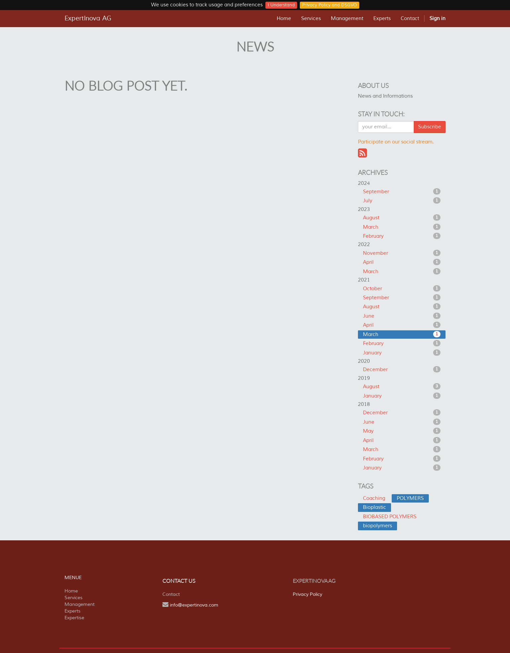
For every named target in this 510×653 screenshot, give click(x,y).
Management (80, 604)
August (402, 217)
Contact (171, 594)
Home (71, 591)
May (402, 431)
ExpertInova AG (88, 18)
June (402, 316)
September (402, 191)
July (402, 200)
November (402, 253)
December (402, 369)
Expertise (74, 618)
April (402, 262)
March (402, 227)
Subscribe (429, 127)
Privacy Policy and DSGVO (329, 5)
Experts (73, 611)
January (402, 352)
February (402, 236)
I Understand (281, 5)
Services (74, 598)
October (402, 288)
